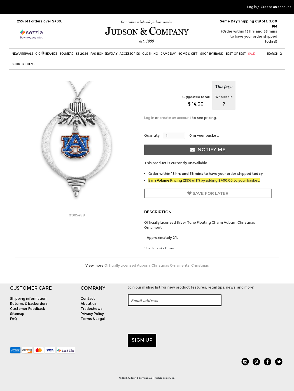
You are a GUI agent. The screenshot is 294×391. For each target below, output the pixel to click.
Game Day (168, 54)
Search (275, 54)
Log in (252, 7)
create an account (175, 118)
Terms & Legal (93, 319)
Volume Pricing (169, 180)
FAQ (13, 319)
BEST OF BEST (236, 54)
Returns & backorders (29, 303)
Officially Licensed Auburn (127, 265)
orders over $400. (39, 21)
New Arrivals (22, 54)
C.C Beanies (46, 53)
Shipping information (28, 298)
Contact (88, 298)
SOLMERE (66, 54)
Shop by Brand (211, 54)
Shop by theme (23, 64)
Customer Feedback (27, 309)
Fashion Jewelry (103, 54)
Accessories (130, 54)
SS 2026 (82, 54)
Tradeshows (91, 309)
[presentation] (170, 320)
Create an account (276, 7)
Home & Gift (188, 54)
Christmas (200, 265)
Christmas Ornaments (170, 265)
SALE (251, 54)
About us (89, 303)
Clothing (150, 54)
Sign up (142, 340)
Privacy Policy (92, 314)
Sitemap (17, 314)
